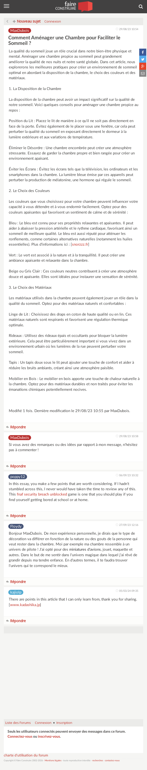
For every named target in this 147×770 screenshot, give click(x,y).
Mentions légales (53, 760)
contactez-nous (112, 760)
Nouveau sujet (27, 21)
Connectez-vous (20, 736)
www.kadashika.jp (25, 605)
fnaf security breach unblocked (42, 494)
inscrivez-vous (49, 736)
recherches (97, 760)
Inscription (64, 722)
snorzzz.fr (80, 244)
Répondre (16, 427)
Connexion (52, 21)
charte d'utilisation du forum (26, 755)
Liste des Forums (18, 722)
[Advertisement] (73, 679)
